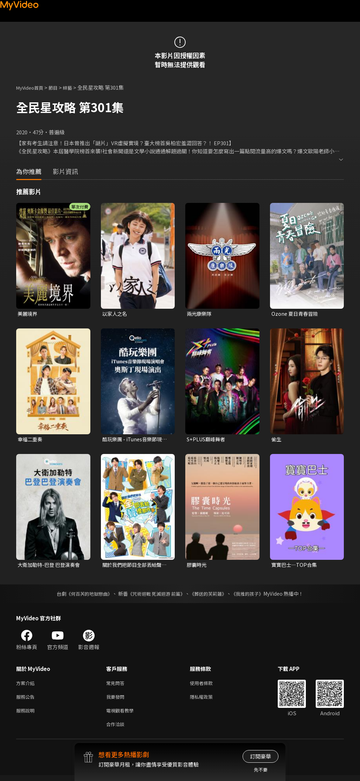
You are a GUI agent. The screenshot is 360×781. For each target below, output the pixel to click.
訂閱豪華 (260, 756)
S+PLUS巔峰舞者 (207, 439)
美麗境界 (28, 314)
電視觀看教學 (122, 714)
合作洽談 (116, 729)
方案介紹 (26, 685)
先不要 (261, 769)
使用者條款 (207, 685)
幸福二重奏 (31, 439)
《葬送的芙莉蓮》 (211, 595)
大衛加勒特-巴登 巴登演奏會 (51, 566)
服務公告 (26, 700)
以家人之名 (115, 314)
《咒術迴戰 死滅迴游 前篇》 (155, 595)
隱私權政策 (207, 700)
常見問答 (116, 685)
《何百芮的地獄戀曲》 (84, 595)
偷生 (276, 439)
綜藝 (74, 87)
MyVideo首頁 (32, 87)
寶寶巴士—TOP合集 (295, 566)
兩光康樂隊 (200, 314)
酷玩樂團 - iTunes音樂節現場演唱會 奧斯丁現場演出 (136, 440)
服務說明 (26, 714)
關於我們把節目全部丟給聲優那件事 (134, 566)
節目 (58, 87)
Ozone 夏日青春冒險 (295, 314)
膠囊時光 (197, 566)
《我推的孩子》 (253, 595)
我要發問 (116, 700)
